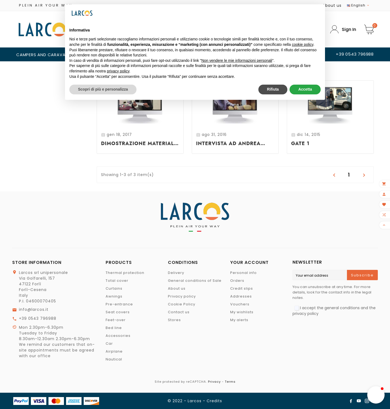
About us (332, 5)
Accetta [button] (305, 89)
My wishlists (241, 312)
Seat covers (118, 312)
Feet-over (116, 319)
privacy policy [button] (118, 71)
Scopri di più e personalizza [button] (103, 89)
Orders (237, 280)
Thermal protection (125, 272)
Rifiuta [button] (273, 89)
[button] (376, 395)
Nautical (114, 359)
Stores (174, 319)
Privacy (214, 381)
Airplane (114, 351)
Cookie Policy (181, 304)
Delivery (176, 272)
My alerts (239, 319)
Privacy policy (182, 296)
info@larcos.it (33, 309)
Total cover (117, 280)
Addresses (241, 296)
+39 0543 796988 (37, 318)
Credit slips (241, 288)
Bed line (114, 327)
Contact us (179, 312)
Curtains (114, 288)
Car (109, 343)
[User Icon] (343, 29)
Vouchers (239, 304)
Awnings (114, 296)
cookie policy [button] (302, 44)
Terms (230, 381)
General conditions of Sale (195, 280)
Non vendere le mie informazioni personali (236, 60)
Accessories (118, 335)
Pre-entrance (119, 304)
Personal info (243, 272)
